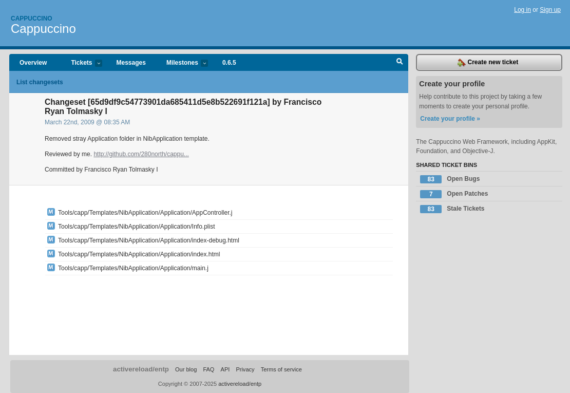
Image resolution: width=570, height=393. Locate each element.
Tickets (81, 63)
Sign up (550, 9)
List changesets (39, 82)
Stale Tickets (452, 209)
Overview (33, 62)
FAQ (208, 369)
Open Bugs (450, 179)
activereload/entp (141, 369)
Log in (522, 9)
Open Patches (454, 194)
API (225, 369)
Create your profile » (450, 118)
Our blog (186, 369)
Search (399, 62)
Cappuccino (31, 18)
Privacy (245, 369)
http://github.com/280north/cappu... (140, 154)
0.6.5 (229, 62)
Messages (131, 62)
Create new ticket (488, 63)
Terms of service (281, 369)
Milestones (182, 63)
